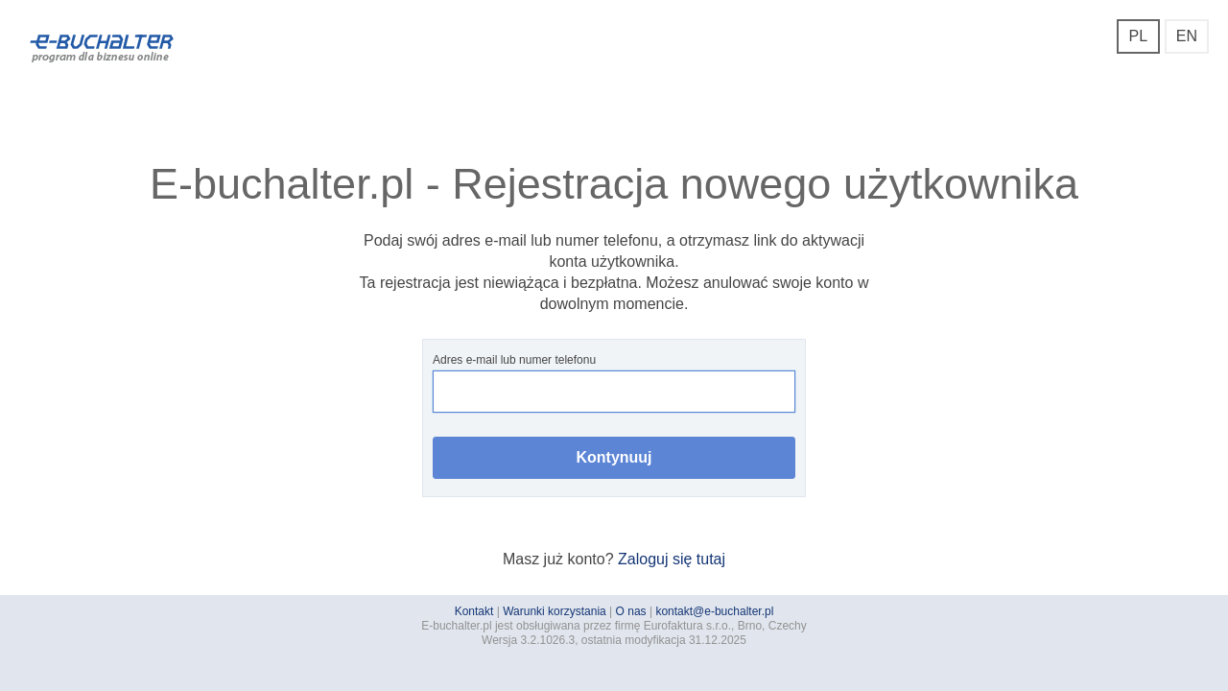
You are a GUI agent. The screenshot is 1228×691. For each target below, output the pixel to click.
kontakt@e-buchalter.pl (714, 611)
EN (1186, 36)
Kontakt (474, 611)
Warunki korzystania (554, 611)
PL (1137, 36)
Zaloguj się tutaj (671, 559)
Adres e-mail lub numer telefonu (614, 383)
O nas (631, 611)
